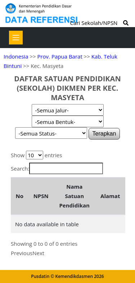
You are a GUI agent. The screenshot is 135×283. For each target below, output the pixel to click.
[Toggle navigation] (16, 37)
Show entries (36, 155)
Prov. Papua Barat (59, 56)
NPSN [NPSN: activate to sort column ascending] (41, 196)
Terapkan (104, 133)
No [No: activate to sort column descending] (19, 196)
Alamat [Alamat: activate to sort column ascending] (110, 196)
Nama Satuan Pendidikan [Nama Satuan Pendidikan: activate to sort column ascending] (74, 196)
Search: (57, 168)
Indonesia (16, 56)
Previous (21, 253)
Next (38, 253)
